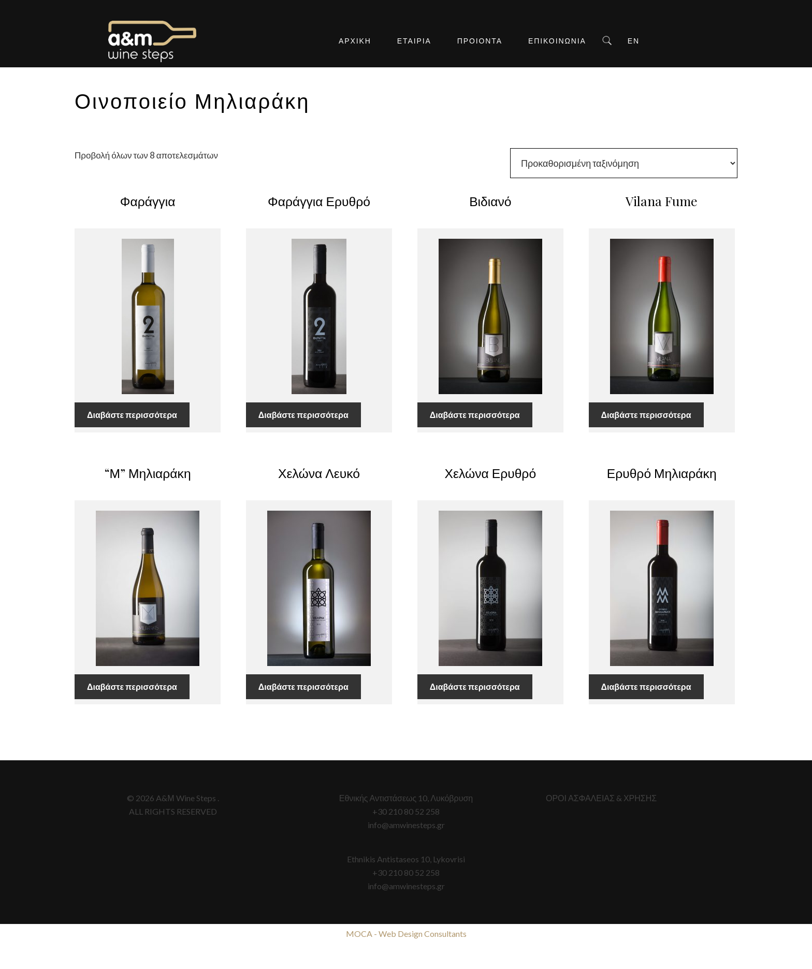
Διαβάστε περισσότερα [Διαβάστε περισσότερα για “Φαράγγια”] (132, 415)
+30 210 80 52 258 (406, 811)
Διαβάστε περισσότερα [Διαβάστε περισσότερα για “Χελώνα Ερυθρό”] (475, 686)
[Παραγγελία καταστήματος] (623, 163)
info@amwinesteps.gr (406, 825)
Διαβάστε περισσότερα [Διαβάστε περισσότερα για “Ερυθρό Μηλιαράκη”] (646, 686)
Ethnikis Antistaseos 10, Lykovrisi (406, 859)
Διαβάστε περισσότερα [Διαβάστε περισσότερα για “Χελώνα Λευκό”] (303, 686)
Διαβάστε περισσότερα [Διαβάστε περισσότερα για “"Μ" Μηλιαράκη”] (132, 686)
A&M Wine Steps (152, 41)
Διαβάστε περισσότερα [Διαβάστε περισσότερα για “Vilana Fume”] (646, 415)
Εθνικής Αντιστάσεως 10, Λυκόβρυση (406, 798)
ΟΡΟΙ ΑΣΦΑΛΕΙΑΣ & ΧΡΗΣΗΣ (601, 798)
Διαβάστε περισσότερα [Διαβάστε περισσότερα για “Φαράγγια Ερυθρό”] (303, 415)
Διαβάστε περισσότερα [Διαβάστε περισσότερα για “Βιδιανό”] (475, 415)
